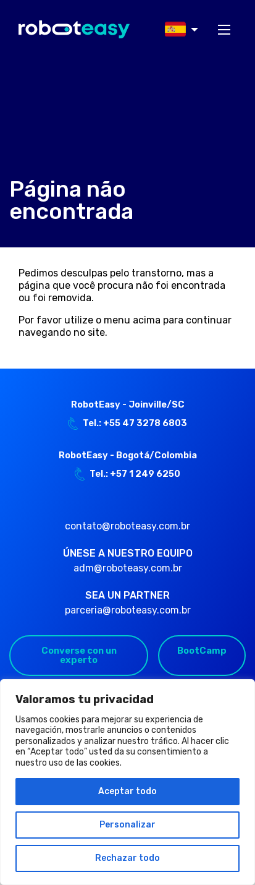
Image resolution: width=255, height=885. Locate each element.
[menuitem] (177, 29)
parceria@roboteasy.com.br (128, 610)
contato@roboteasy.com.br (127, 526)
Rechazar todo (127, 858)
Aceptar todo (127, 791)
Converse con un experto (79, 655)
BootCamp (202, 650)
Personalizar (127, 824)
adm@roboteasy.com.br (127, 568)
